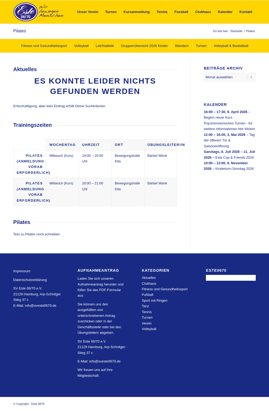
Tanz (145, 306)
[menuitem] (88, 12)
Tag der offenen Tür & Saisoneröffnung (229, 140)
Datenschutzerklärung (30, 280)
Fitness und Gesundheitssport (165, 289)
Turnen (147, 317)
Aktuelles (149, 278)
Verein (147, 323)
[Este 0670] (38, 12)
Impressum (21, 271)
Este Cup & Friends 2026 (234, 157)
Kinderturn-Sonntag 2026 (234, 169)
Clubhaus (149, 283)
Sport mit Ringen (154, 300)
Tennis (147, 312)
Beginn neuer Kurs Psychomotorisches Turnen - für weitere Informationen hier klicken (229, 123)
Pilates (19, 31)
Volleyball (149, 329)
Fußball (147, 295)
